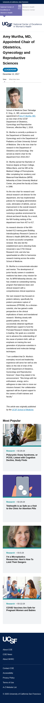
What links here (14, 79)
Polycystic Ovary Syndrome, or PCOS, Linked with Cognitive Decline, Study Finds (22, 457)
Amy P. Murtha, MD (27, 116)
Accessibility (8, 673)
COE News (7, 654)
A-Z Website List (10, 687)
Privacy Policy (9, 678)
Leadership (10, 70)
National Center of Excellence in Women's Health (7, 10)
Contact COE (8, 668)
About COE (7, 650)
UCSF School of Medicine (22, 410)
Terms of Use (8, 683)
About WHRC (8, 659)
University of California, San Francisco (15, 2)
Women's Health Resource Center (28, 8)
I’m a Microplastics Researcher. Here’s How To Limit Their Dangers (19, 559)
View (4, 79)
